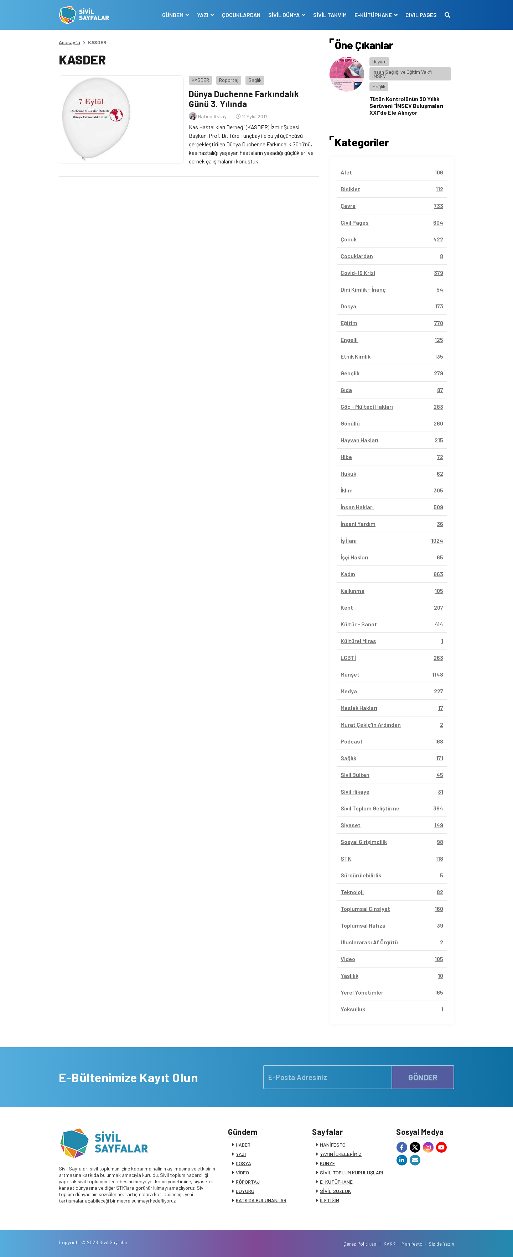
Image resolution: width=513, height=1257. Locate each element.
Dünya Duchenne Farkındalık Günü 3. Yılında (244, 99)
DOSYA (243, 1163)
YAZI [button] (203, 14)
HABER (243, 1145)
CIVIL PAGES (421, 14)
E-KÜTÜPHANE (336, 1182)
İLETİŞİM (329, 1200)
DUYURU (245, 1191)
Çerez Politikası (360, 1244)
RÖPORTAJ (248, 1182)
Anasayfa (69, 42)
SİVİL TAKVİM (330, 14)
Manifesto (412, 1244)
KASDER (200, 80)
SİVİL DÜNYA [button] (284, 14)
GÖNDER (422, 1077)
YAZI (241, 1154)
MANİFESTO (333, 1145)
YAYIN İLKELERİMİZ (341, 1154)
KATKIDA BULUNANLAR (261, 1200)
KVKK (390, 1244)
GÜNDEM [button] (173, 14)
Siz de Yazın (441, 1244)
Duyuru (379, 61)
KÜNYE (327, 1163)
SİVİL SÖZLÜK (335, 1191)
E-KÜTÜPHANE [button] (373, 14)
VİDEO (242, 1172)
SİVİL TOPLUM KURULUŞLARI (351, 1172)
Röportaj (228, 80)
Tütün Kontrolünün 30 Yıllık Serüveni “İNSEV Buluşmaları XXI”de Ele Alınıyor (406, 105)
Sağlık (254, 80)
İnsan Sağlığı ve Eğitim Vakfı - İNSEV (403, 74)
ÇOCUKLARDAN (241, 14)
